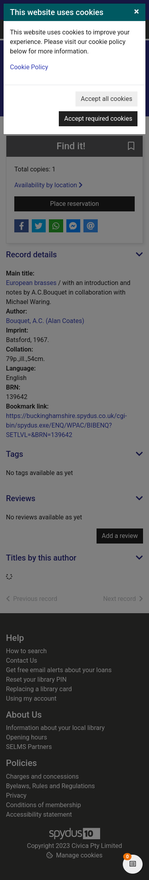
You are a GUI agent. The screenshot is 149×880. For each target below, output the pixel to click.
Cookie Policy (29, 67)
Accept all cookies (106, 99)
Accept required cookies (98, 118)
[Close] (136, 11)
